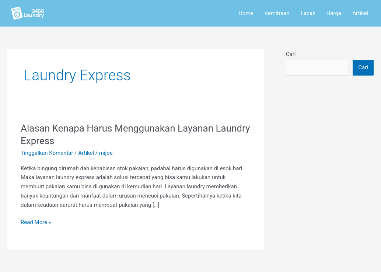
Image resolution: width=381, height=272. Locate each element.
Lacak (308, 13)
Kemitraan (277, 13)
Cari (291, 54)
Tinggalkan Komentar (47, 153)
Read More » (36, 222)
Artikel (360, 13)
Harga (333, 13)
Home (245, 13)
